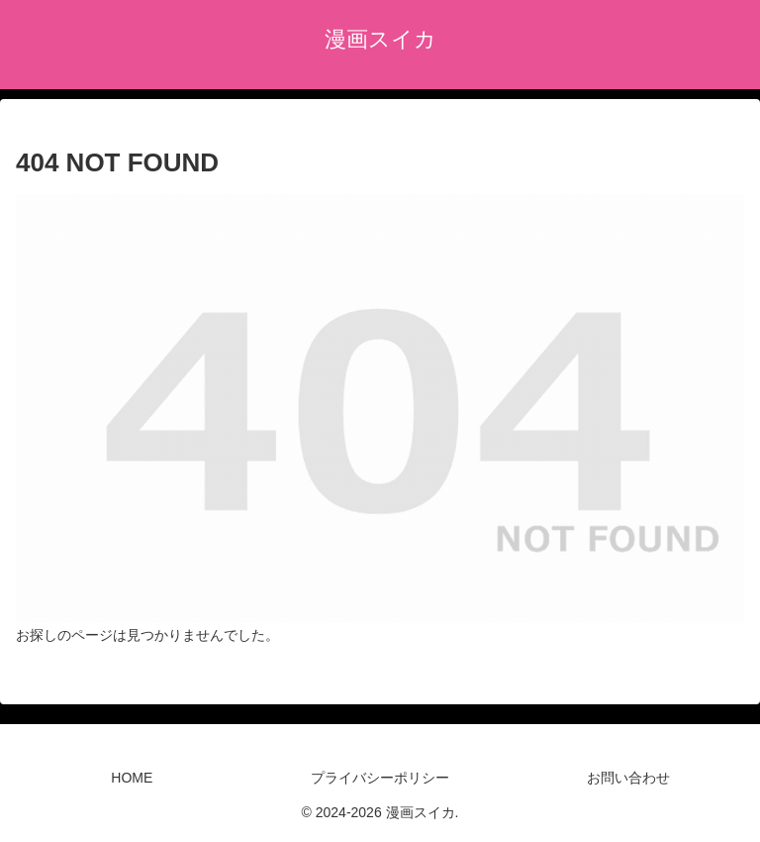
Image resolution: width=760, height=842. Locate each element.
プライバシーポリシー (380, 778)
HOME (131, 778)
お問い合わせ (628, 778)
